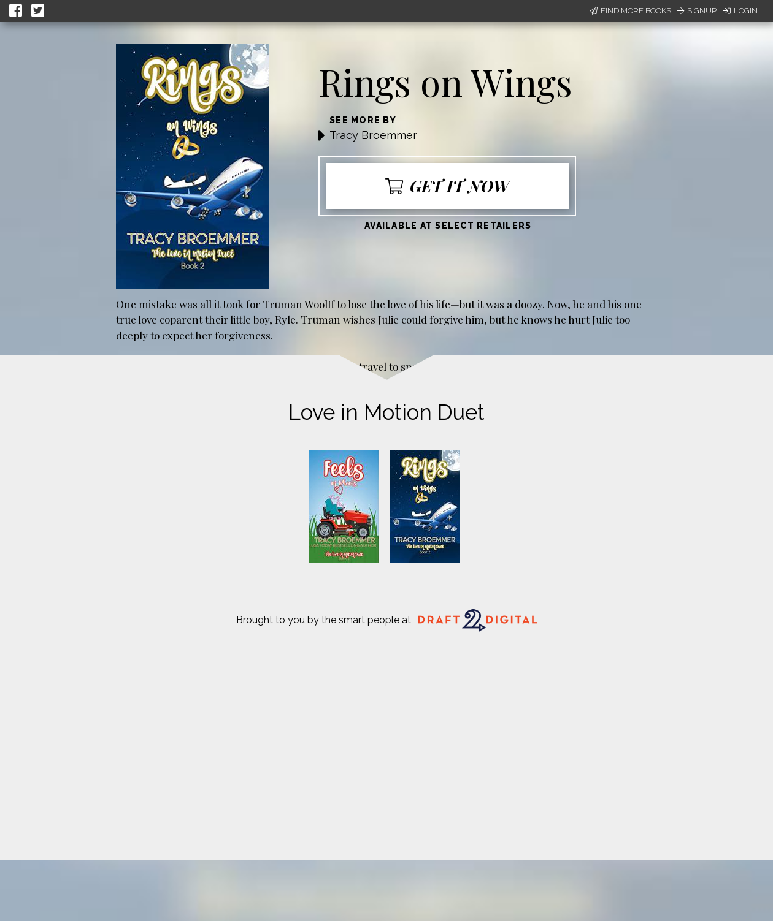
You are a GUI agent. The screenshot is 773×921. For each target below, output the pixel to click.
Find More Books (630, 10)
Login (740, 10)
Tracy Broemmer (373, 135)
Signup (697, 10)
